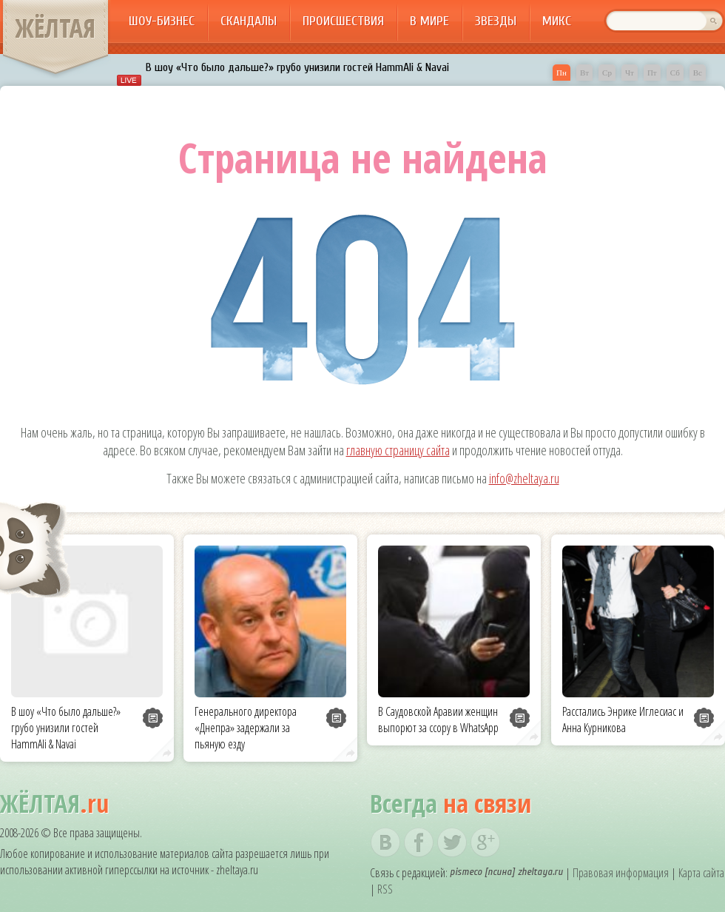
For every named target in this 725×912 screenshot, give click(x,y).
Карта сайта (701, 873)
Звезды (495, 21)
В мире (429, 21)
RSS (385, 889)
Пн (561, 72)
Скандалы (248, 21)
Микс (556, 21)
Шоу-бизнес (162, 21)
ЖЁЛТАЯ (55, 28)
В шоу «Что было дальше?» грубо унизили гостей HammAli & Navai (297, 67)
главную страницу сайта (398, 450)
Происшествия (343, 21)
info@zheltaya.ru (524, 478)
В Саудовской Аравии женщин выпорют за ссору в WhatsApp (438, 719)
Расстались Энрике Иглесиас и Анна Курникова (623, 719)
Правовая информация (621, 873)
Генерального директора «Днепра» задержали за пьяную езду (246, 727)
